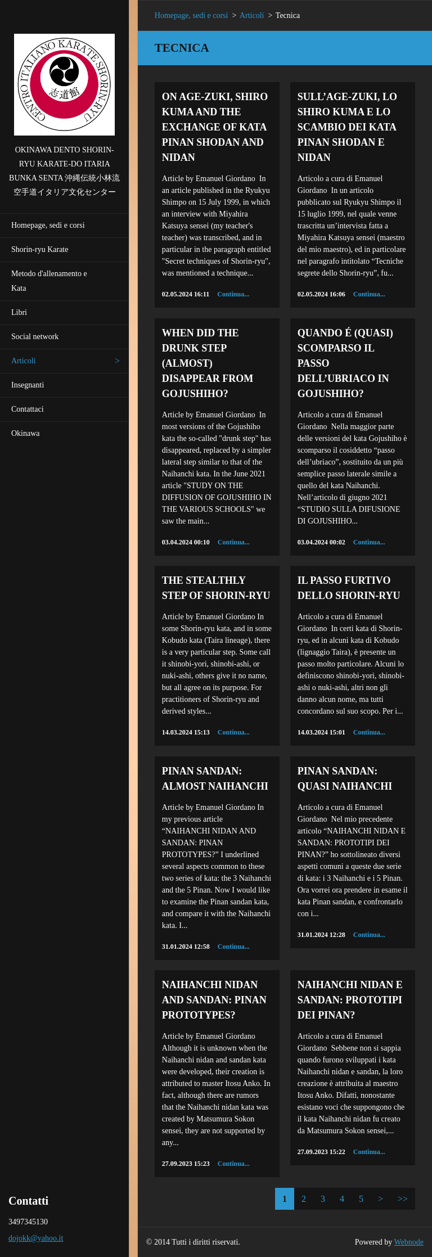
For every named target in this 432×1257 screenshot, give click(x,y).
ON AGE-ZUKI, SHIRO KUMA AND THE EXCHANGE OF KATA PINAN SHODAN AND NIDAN (215, 127)
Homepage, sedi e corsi (48, 225)
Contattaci (27, 409)
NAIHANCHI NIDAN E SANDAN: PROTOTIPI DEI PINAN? (350, 1000)
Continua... (233, 294)
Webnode (409, 1242)
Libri (19, 312)
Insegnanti (27, 385)
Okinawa (25, 433)
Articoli (23, 361)
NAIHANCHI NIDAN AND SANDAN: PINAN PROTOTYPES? (214, 1000)
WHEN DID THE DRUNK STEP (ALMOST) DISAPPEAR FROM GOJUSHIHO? (208, 363)
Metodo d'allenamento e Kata (49, 280)
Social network (34, 336)
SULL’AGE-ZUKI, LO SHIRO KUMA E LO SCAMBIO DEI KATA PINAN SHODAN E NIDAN (347, 127)
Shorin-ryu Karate (39, 249)
